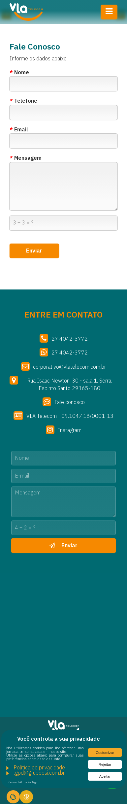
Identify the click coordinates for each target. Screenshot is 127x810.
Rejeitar (105, 764)
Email (19, 130)
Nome (19, 73)
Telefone (23, 101)
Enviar (63, 545)
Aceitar (105, 776)
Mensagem (26, 158)
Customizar (105, 753)
